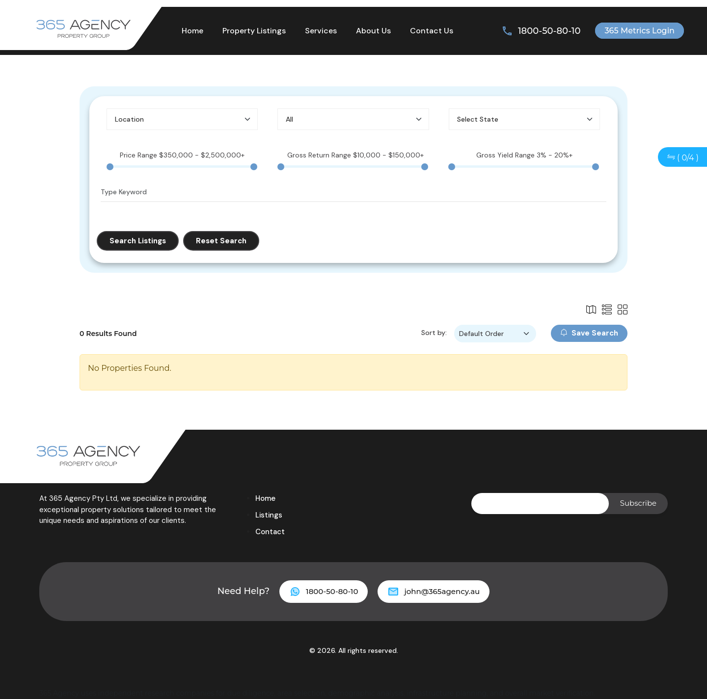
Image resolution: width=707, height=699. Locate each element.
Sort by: (434, 332)
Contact (270, 532)
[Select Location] (182, 119)
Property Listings (254, 31)
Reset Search (221, 241)
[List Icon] (591, 310)
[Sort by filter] (495, 333)
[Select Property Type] (353, 119)
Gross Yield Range (524, 155)
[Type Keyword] (353, 192)
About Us (373, 31)
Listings (268, 515)
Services (321, 31)
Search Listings (137, 241)
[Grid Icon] (622, 310)
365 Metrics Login (639, 30)
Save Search (589, 333)
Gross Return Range (355, 155)
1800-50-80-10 (549, 31)
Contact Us (431, 31)
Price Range (182, 155)
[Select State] (524, 119)
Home (192, 31)
